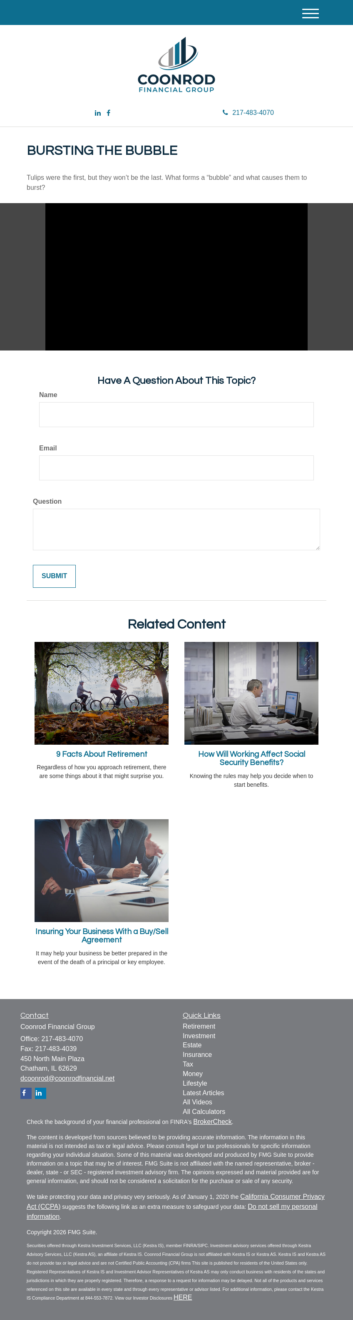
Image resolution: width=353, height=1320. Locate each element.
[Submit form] (54, 576)
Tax (188, 1064)
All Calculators (204, 1111)
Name (48, 394)
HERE (183, 1297)
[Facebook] (108, 113)
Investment (199, 1035)
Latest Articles (203, 1092)
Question (47, 501)
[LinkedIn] (98, 113)
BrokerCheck (212, 1121)
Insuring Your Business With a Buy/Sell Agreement (101, 936)
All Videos (197, 1102)
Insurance (197, 1054)
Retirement (199, 1026)
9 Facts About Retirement (101, 754)
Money (193, 1073)
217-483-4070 (248, 112)
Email (48, 448)
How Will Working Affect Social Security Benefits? (251, 759)
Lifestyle (195, 1083)
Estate (192, 1045)
